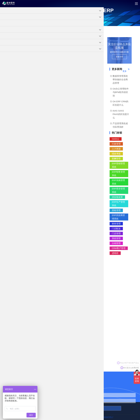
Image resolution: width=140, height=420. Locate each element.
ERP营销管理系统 (118, 165)
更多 (125, 71)
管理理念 (40, 30)
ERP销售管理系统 (118, 174)
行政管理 (116, 144)
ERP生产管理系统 (118, 204)
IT (95, 108)
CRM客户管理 (118, 248)
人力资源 (116, 148)
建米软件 (49, 78)
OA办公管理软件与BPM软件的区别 (121, 92)
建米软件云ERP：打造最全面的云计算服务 (59, 360)
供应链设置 (117, 197)
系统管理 (116, 238)
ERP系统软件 (21, 30)
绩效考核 (116, 153)
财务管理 (116, 223)
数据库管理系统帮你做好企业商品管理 (120, 79)
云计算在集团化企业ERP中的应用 (55, 351)
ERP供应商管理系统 (118, 217)
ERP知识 (31, 30)
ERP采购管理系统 (118, 182)
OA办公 (115, 139)
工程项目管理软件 (7, 30)
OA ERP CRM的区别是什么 (120, 103)
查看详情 (119, 57)
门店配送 (116, 228)
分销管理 (116, 243)
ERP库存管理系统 (118, 190)
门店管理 (116, 233)
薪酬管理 (116, 158)
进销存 (115, 253)
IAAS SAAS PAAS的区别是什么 (121, 114)
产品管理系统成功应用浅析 (120, 125)
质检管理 (116, 210)
